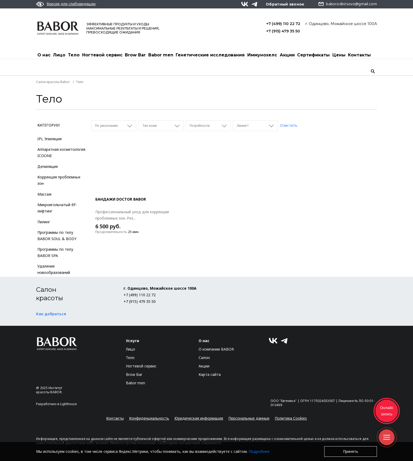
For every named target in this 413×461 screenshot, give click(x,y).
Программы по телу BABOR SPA (55, 252)
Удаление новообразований (53, 269)
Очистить (288, 125)
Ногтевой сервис (102, 54)
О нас (44, 54)
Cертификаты (313, 54)
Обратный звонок (285, 4)
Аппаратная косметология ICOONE (61, 152)
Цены (339, 54)
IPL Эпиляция (49, 138)
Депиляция (47, 166)
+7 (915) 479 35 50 (283, 31)
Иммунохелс (262, 54)
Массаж (44, 194)
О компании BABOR (216, 349)
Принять (350, 451)
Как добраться (51, 313)
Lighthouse (68, 404)
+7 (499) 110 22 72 (283, 23)
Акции (287, 54)
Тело (74, 54)
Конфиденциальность (149, 418)
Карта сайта (210, 374)
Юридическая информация (198, 418)
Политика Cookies (291, 418)
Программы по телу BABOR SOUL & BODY (56, 235)
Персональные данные (248, 418)
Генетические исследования (210, 54)
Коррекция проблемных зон (58, 180)
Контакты (359, 54)
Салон (204, 357)
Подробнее (259, 451)
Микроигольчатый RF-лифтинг (57, 207)
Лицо (59, 54)
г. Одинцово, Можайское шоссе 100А (341, 23)
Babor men (160, 54)
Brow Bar (135, 54)
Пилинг (43, 221)
